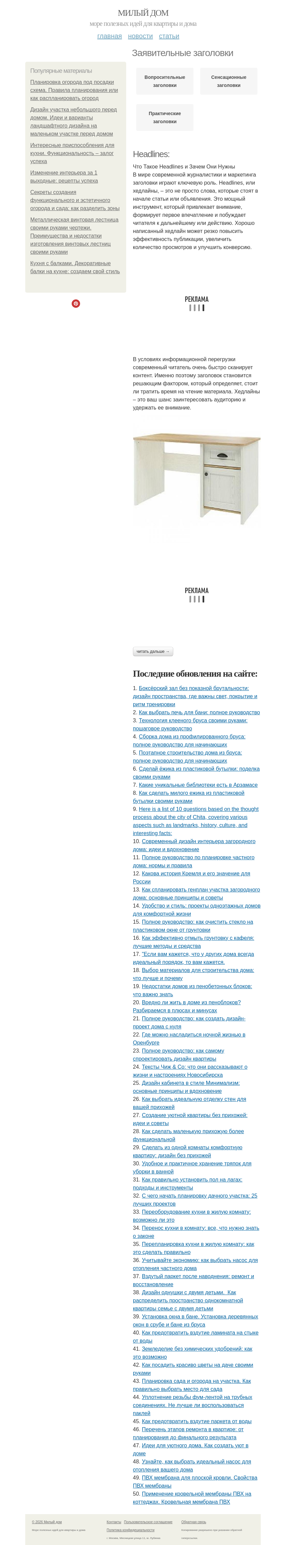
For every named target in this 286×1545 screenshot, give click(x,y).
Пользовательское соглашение (148, 1522)
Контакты (114, 1522)
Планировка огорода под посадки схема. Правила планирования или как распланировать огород (74, 90)
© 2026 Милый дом (47, 1522)
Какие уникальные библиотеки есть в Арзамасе (198, 785)
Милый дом (143, 13)
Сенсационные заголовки (229, 81)
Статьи (169, 36)
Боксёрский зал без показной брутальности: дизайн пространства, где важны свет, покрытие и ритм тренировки (195, 696)
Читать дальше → (153, 651)
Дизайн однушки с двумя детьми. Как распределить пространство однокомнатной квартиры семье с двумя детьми (188, 1300)
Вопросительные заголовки (165, 81)
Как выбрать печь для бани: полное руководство (199, 712)
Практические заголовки (165, 117)
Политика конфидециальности (130, 1530)
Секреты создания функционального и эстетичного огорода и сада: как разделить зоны (75, 200)
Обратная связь (193, 1522)
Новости (140, 36)
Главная (109, 36)
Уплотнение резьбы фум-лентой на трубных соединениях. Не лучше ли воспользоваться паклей (192, 1405)
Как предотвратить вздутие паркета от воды (197, 1421)
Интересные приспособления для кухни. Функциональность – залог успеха (72, 153)
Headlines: (151, 154)
